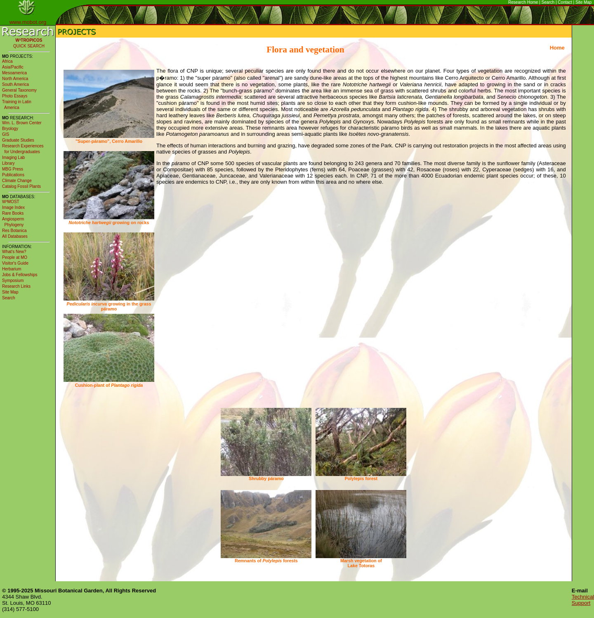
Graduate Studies (18, 140)
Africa (7, 61)
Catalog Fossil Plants (21, 186)
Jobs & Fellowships (20, 274)
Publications (13, 175)
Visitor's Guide (15, 263)
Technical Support (583, 600)
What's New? (14, 251)
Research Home (523, 2)
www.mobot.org (28, 22)
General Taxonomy (19, 90)
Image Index (13, 207)
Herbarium (11, 269)
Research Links (16, 286)
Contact (565, 2)
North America (15, 78)
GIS (5, 134)
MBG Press (12, 169)
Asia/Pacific (13, 67)
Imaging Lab (13, 157)
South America (15, 84)
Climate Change (17, 180)
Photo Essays (14, 96)
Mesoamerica (14, 73)
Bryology (10, 128)
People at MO (14, 257)
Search (548, 2)
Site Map (583, 2)
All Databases (15, 236)
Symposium (13, 280)
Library (8, 163)
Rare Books (13, 213)
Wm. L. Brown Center (22, 123)
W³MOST (10, 201)
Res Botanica (14, 230)
